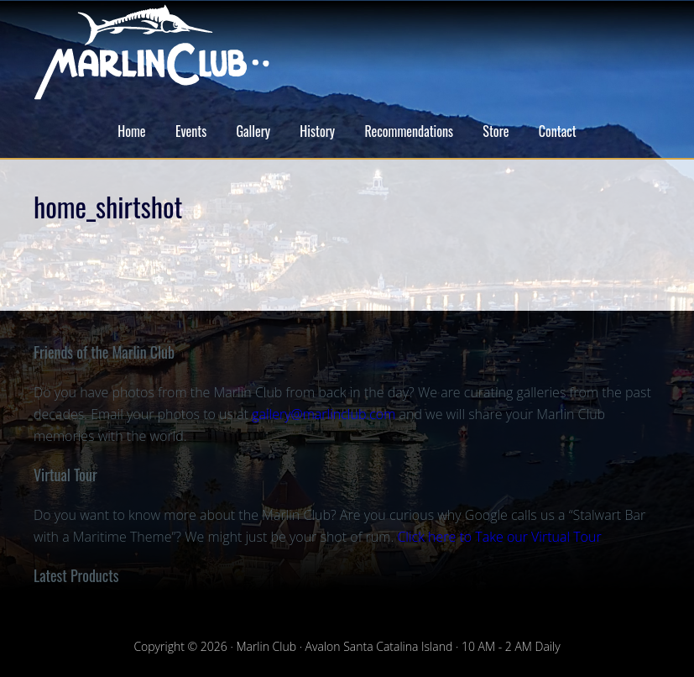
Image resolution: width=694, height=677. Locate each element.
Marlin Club (346, 52)
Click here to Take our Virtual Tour (499, 536)
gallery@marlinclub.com (323, 414)
